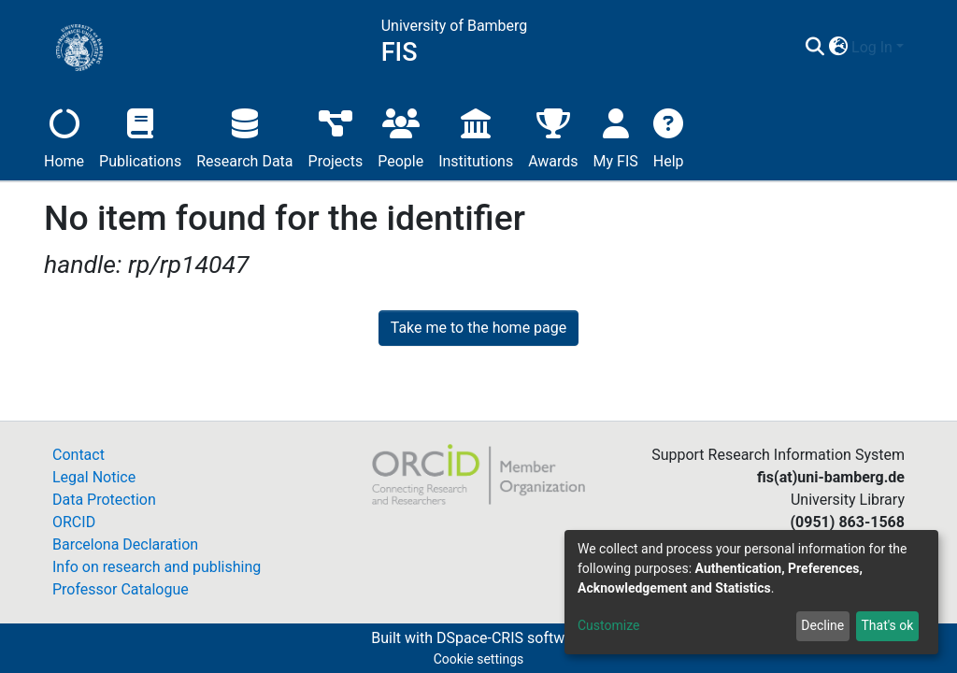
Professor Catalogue (120, 589)
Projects (336, 136)
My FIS (615, 136)
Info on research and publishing (156, 567)
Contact (78, 455)
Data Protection (104, 499)
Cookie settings (479, 659)
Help (668, 136)
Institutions (475, 136)
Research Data (244, 136)
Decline (822, 625)
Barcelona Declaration (125, 544)
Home (64, 136)
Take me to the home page (479, 327)
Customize (608, 625)
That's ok (887, 625)
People (400, 136)
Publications (140, 136)
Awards (553, 136)
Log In (872, 47)
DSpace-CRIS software (511, 638)
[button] (838, 47)
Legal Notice (94, 477)
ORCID (73, 522)
